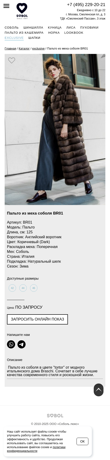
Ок (82, 441)
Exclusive (14, 38)
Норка (54, 32)
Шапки (34, 38)
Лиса (71, 27)
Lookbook (73, 32)
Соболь (12, 27)
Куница (55, 27)
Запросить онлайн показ (37, 319)
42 (12, 288)
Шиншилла (33, 27)
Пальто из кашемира (24, 32)
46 (33, 288)
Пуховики (89, 27)
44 (23, 288)
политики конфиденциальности (36, 449)
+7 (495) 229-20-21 (86, 4)
